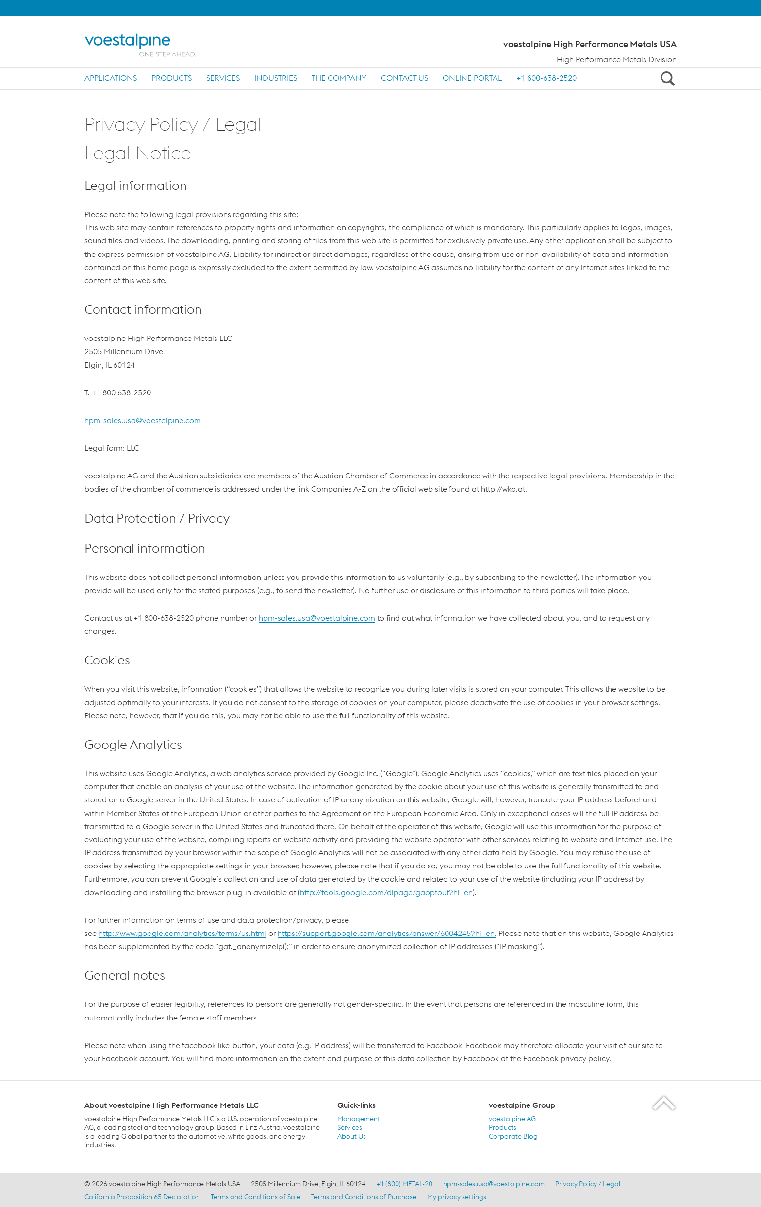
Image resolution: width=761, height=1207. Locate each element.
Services (223, 78)
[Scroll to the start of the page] (664, 1102)
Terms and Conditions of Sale (255, 1196)
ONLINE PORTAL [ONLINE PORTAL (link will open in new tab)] (472, 78)
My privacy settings (456, 1196)
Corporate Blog (513, 1136)
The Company (339, 78)
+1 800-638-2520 (546, 78)
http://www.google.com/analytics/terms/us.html (182, 933)
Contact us (404, 78)
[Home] (148, 45)
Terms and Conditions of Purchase (363, 1196)
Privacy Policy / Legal (587, 1183)
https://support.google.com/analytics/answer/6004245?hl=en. (387, 933)
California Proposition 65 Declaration (142, 1196)
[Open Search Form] (666, 78)
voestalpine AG (512, 1118)
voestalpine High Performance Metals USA (590, 44)
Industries (275, 78)
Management (358, 1118)
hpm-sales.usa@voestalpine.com (142, 420)
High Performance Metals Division (617, 59)
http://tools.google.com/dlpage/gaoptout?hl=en (386, 892)
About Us (351, 1136)
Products (171, 78)
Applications (110, 78)
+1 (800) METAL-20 (404, 1183)
